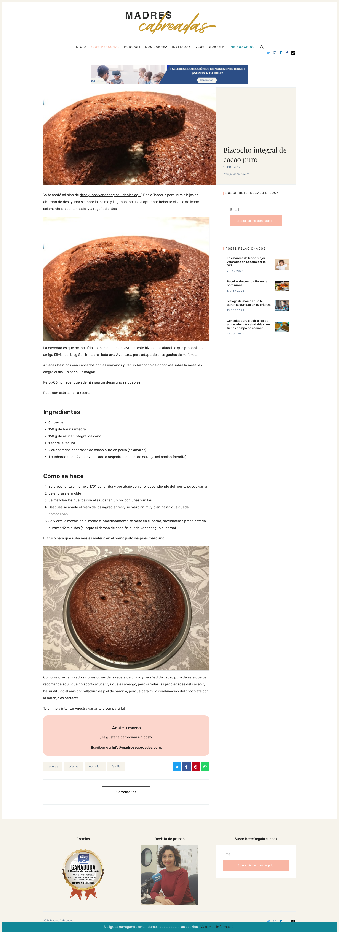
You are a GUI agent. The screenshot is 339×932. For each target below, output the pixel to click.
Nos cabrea (156, 46)
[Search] (261, 47)
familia (116, 766)
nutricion (95, 766)
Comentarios (126, 792)
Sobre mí (217, 46)
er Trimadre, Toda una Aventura (105, 355)
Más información (222, 927)
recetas (53, 766)
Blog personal (105, 47)
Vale (203, 927)
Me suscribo (242, 46)
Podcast (132, 46)
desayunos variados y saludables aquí (110, 195)
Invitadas (181, 46)
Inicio (80, 46)
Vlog (200, 46)
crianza (74, 766)
